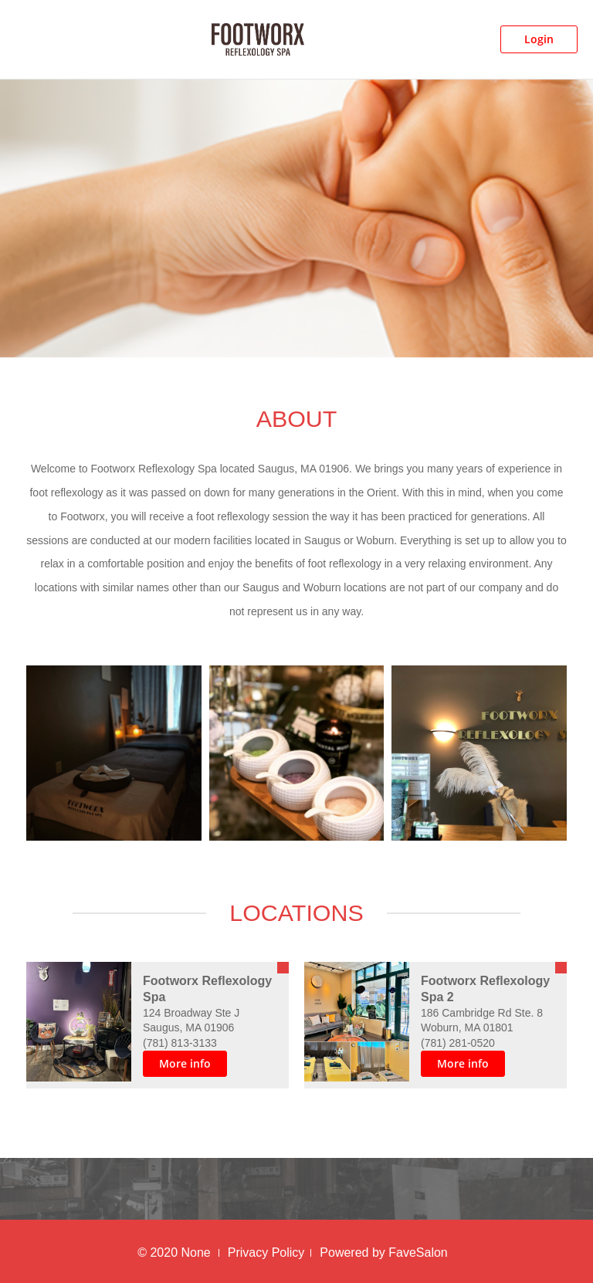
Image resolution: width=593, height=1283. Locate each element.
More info (185, 1063)
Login (539, 39)
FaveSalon (418, 1252)
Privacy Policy (266, 1252)
